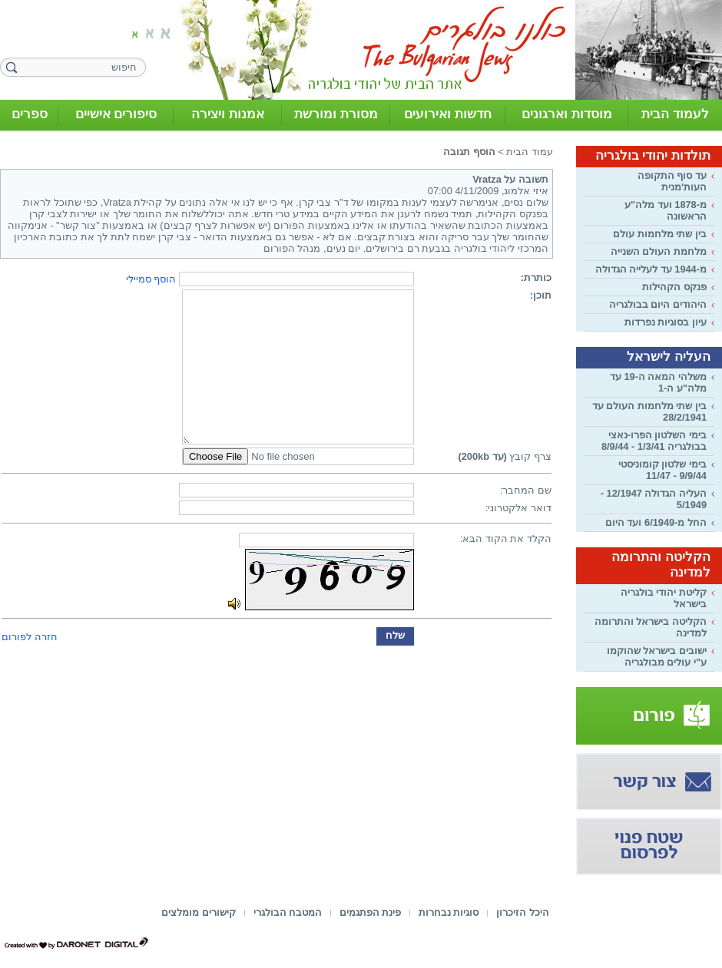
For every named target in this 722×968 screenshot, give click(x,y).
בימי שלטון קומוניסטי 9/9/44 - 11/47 (662, 469)
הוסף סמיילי (151, 279)
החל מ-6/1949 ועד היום (656, 522)
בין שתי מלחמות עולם (660, 234)
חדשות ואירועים (448, 114)
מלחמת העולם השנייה (659, 251)
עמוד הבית (529, 151)
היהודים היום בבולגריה (658, 304)
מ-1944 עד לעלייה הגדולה (651, 269)
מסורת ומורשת (336, 114)
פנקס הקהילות (674, 286)
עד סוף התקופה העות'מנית (672, 181)
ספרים (30, 114)
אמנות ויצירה (227, 114)
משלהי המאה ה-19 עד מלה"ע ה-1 (658, 382)
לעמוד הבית (675, 114)
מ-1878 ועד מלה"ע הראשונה (665, 210)
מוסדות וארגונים (567, 114)
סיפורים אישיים (116, 114)
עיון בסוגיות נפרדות (665, 322)
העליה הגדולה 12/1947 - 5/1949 (654, 498)
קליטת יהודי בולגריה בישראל (664, 598)
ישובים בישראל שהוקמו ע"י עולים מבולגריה (657, 656)
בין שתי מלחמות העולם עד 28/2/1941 (649, 411)
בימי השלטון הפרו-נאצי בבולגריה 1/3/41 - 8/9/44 (654, 440)
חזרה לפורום (30, 637)
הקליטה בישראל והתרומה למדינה (650, 627)
